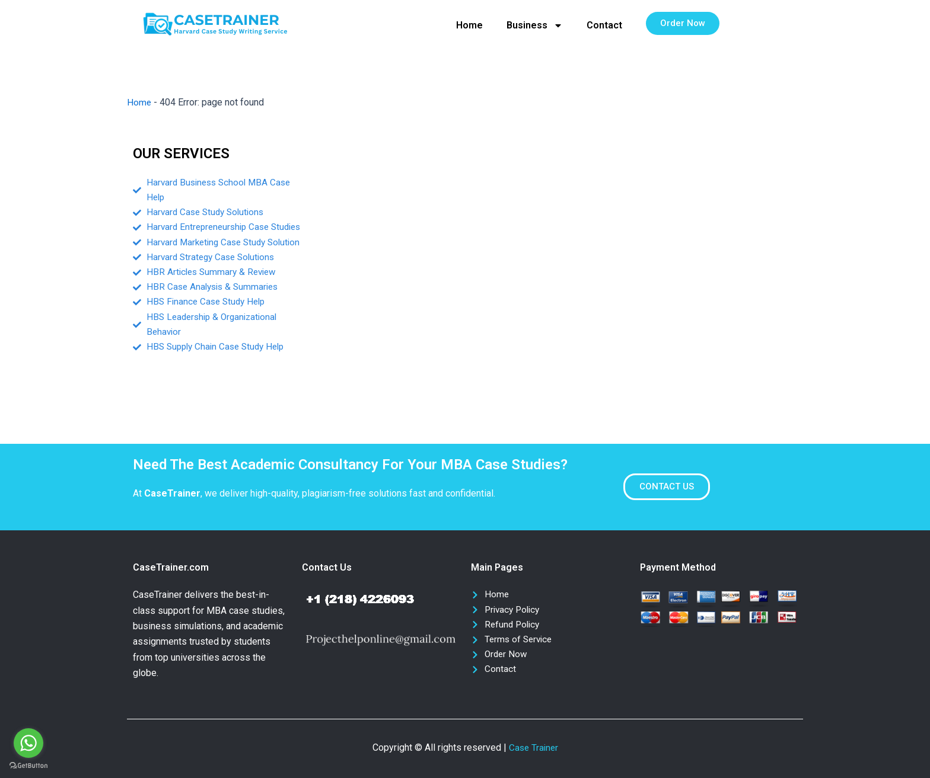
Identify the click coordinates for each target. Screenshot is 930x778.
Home (469, 25)
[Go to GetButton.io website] (28, 766)
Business (535, 25)
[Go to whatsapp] (28, 743)
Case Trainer (533, 747)
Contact (604, 25)
